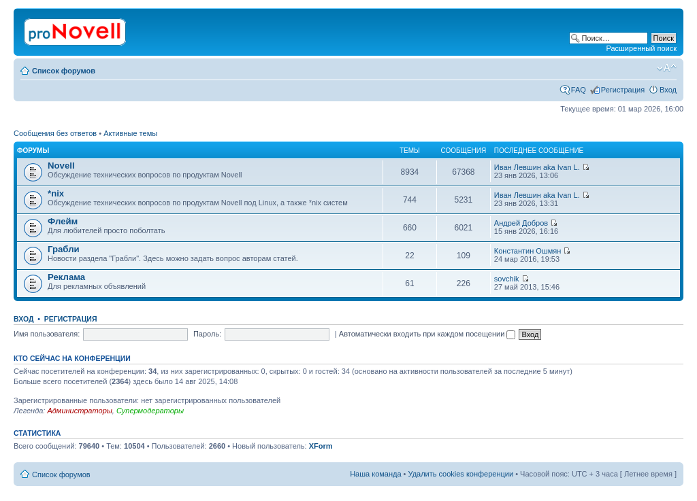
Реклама (66, 277)
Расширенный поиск (641, 48)
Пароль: (207, 334)
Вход (668, 90)
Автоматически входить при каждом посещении (427, 334)
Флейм (63, 221)
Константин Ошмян (528, 251)
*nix (56, 193)
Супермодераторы (150, 411)
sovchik (506, 279)
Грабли (64, 249)
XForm (321, 446)
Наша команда (375, 474)
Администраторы (79, 411)
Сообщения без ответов (55, 133)
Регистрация (623, 90)
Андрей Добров (521, 223)
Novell (61, 165)
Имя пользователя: (47, 334)
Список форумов (63, 71)
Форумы (33, 150)
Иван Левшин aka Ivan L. (537, 167)
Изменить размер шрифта (667, 68)
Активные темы (130, 133)
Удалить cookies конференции (461, 474)
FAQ (578, 90)
